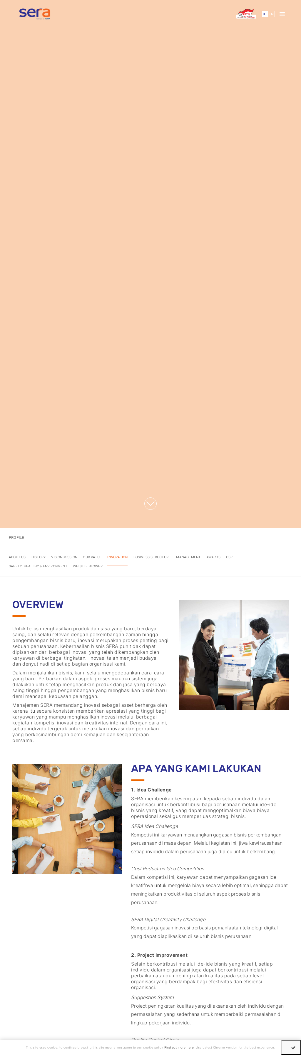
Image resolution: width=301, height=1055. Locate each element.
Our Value (92, 557)
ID (265, 14)
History (38, 557)
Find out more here (179, 1047)
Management (188, 557)
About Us (17, 557)
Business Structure (152, 557)
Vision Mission (64, 557)
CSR (229, 557)
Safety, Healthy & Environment (38, 566)
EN (271, 14)
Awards (213, 557)
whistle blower (88, 566)
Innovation (117, 557)
